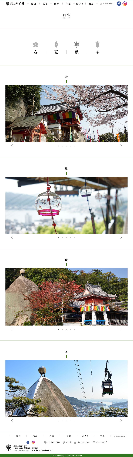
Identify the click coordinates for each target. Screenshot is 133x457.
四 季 (56, 3)
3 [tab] (66, 146)
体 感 (68, 3)
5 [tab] (74, 146)
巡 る (45, 3)
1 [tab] (58, 146)
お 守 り (79, 3)
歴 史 (33, 3)
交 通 (91, 3)
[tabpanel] (66, 114)
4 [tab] (70, 146)
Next (121, 145)
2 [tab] (62, 146)
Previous (12, 145)
